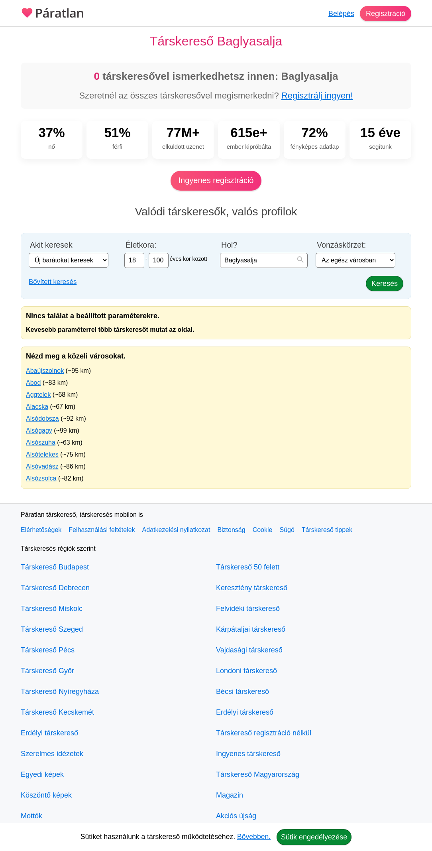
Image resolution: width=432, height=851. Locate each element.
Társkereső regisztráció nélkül (263, 733)
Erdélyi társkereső (49, 733)
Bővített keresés (53, 282)
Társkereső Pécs (48, 650)
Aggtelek (38, 394)
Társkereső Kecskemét (57, 712)
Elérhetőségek (41, 529)
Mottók (31, 816)
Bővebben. (254, 837)
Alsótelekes (42, 454)
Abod (33, 382)
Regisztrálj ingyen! (317, 95)
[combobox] (264, 260)
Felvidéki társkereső (248, 609)
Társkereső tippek (327, 529)
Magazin (229, 795)
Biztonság (231, 529)
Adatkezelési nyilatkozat (176, 529)
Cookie (263, 529)
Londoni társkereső (246, 671)
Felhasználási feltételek (102, 529)
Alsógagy (39, 430)
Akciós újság (236, 816)
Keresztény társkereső (251, 588)
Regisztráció (385, 14)
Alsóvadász (42, 466)
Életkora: (141, 245)
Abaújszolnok (45, 370)
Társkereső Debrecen (55, 588)
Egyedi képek (42, 774)
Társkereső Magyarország (257, 774)
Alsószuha (40, 442)
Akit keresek (51, 245)
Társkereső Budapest (55, 567)
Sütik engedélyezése (314, 837)
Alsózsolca (41, 478)
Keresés (384, 284)
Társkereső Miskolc (51, 609)
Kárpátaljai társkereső (250, 629)
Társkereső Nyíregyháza (60, 691)
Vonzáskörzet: (341, 245)
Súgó (286, 529)
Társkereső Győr (47, 671)
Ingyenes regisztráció (216, 180)
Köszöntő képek (46, 795)
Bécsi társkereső (242, 691)
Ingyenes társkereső (248, 754)
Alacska (37, 406)
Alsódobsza (42, 418)
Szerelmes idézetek (52, 754)
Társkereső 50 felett (247, 567)
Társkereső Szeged (52, 629)
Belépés (341, 14)
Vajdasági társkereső (249, 650)
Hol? (229, 245)
